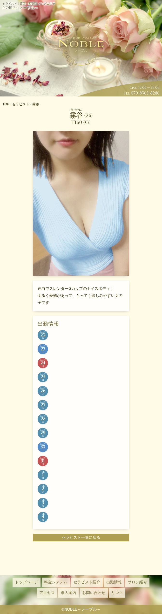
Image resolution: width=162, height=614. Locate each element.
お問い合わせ (93, 593)
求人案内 (68, 593)
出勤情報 (114, 582)
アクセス (47, 593)
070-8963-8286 (145, 93)
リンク (117, 593)
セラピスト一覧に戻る (81, 537)
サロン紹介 (137, 582)
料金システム (55, 582)
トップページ (26, 582)
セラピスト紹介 (86, 582)
